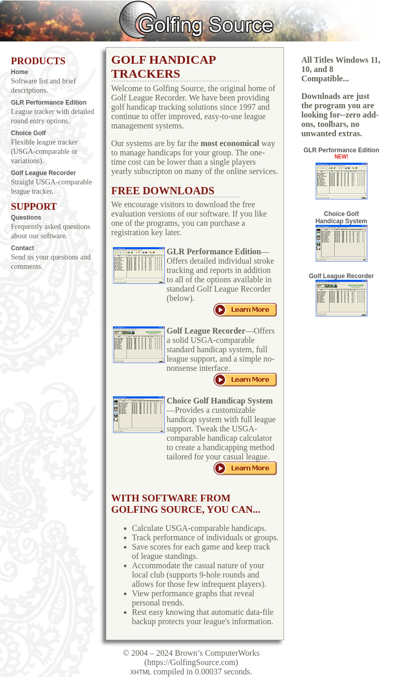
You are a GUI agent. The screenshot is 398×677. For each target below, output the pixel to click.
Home (19, 72)
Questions (26, 217)
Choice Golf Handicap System (341, 236)
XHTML (140, 672)
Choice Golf (28, 133)
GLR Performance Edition (49, 102)
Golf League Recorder (43, 173)
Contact (22, 248)
